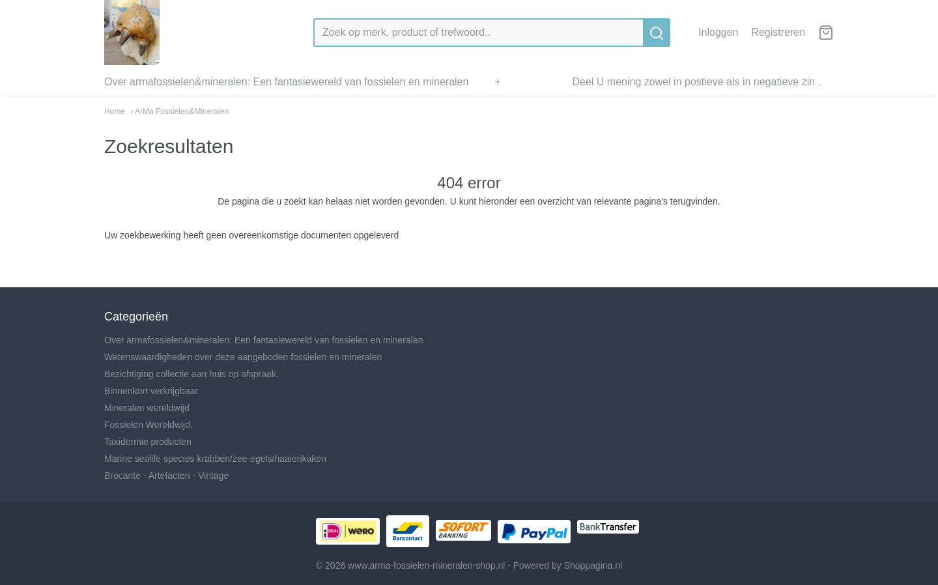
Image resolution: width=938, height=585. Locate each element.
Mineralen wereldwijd (147, 408)
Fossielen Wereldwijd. (148, 425)
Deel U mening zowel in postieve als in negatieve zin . (696, 81)
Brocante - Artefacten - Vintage (166, 475)
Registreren (778, 32)
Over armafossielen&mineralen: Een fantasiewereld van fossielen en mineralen (286, 81)
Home (114, 111)
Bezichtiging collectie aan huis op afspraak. (191, 374)
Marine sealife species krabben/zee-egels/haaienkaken (215, 458)
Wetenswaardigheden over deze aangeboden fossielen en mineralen (243, 357)
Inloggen (718, 32)
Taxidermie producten (148, 441)
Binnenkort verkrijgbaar (151, 391)
